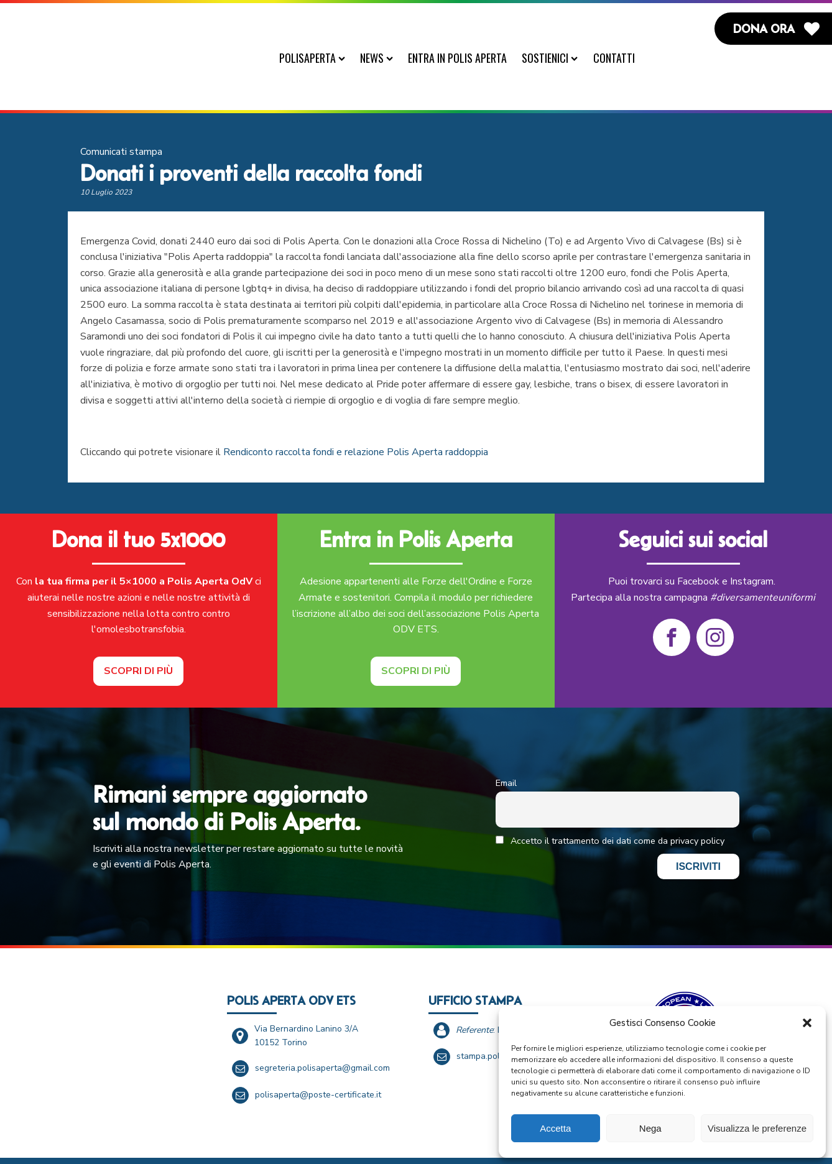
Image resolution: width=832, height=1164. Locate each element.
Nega (650, 1128)
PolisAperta (318, 58)
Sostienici (556, 58)
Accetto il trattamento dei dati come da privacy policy (610, 812)
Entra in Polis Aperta (463, 58)
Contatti (619, 58)
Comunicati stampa (121, 124)
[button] (807, 1023)
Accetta (555, 1128)
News (382, 58)
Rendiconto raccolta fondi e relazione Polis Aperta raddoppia (355, 424)
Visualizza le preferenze (757, 1128)
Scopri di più (138, 643)
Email (506, 755)
